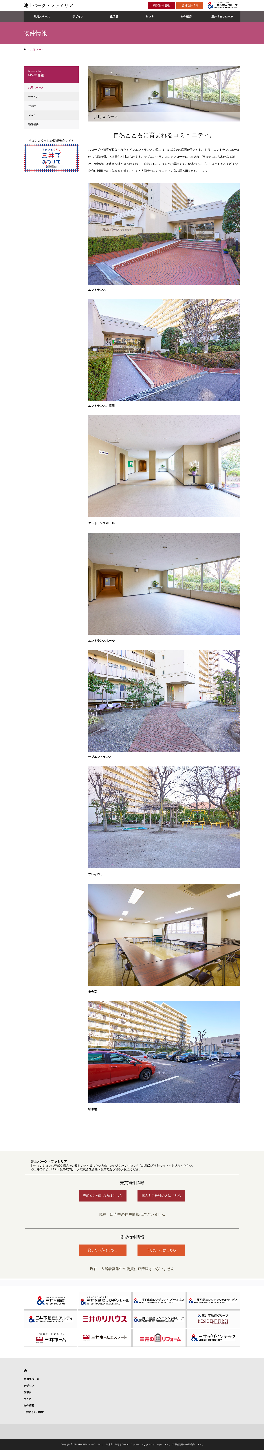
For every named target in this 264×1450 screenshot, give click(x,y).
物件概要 (186, 16)
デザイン (77, 16)
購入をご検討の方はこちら (161, 1195)
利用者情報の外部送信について (187, 1444)
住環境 (114, 16)
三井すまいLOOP (222, 16)
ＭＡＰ (150, 16)
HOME (25, 1370)
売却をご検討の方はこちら (102, 1195)
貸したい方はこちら (103, 1250)
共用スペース (42, 16)
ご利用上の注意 (111, 1444)
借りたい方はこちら (161, 1250)
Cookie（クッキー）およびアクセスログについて (146, 1444)
